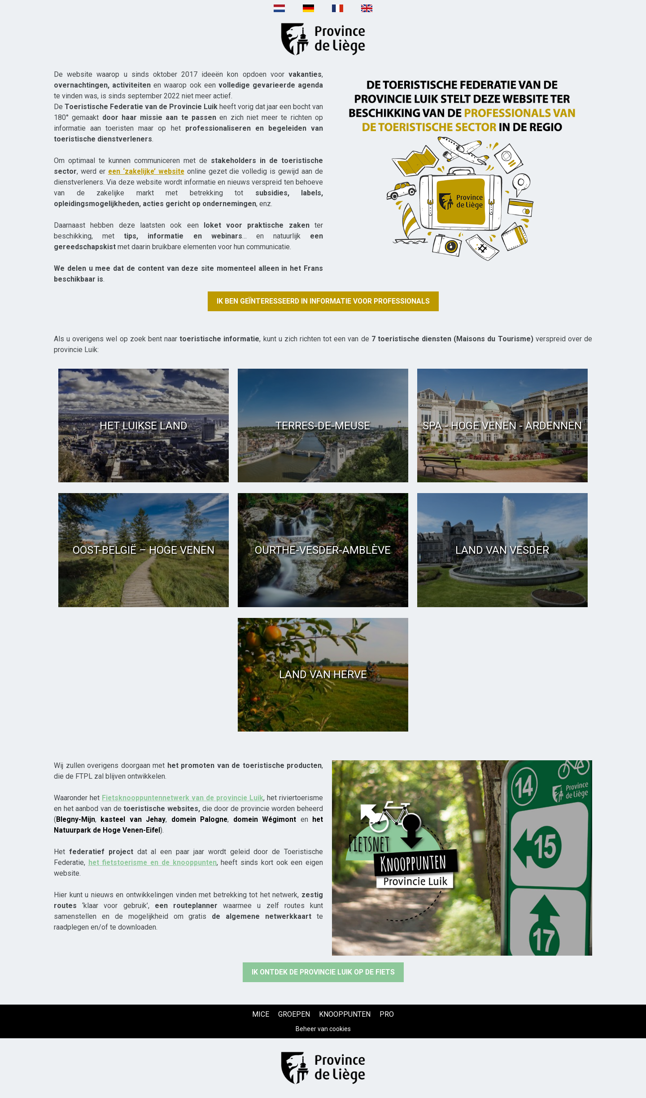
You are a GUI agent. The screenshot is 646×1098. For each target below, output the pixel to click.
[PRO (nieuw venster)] (387, 1014)
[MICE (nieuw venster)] (260, 1014)
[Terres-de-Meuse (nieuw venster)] (323, 425)
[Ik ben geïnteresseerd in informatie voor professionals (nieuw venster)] (323, 301)
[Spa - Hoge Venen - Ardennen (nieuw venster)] (502, 425)
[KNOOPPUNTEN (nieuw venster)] (345, 1014)
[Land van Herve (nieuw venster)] (323, 675)
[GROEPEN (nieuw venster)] (294, 1014)
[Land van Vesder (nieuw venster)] (502, 550)
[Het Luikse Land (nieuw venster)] (143, 425)
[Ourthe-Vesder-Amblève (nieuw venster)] (323, 550)
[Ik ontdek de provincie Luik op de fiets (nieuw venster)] (323, 972)
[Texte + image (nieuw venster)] (462, 166)
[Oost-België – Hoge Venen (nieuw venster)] (143, 550)
